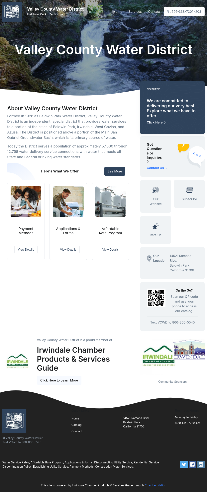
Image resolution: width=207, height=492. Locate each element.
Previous (137, 357)
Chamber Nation (155, 485)
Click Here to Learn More (59, 380)
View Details (26, 249)
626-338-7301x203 (184, 12)
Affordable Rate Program (110, 231)
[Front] (13, 12)
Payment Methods (26, 231)
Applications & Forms (68, 231)
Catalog (76, 424)
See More (115, 171)
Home (117, 12)
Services (135, 12)
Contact (154, 12)
